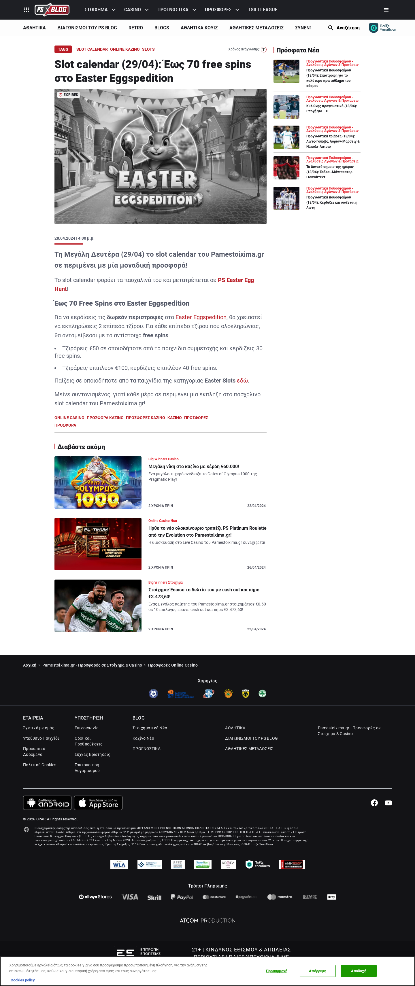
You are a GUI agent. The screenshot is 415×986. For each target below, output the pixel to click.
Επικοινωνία (87, 743)
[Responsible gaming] (383, 28)
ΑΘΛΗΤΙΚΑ (34, 28)
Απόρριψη (317, 971)
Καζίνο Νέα (143, 753)
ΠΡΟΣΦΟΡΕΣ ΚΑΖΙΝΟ (145, 417)
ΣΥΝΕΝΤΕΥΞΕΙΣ (311, 28)
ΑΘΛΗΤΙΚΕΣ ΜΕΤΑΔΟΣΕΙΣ (256, 28)
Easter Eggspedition (201, 317)
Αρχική (30, 680)
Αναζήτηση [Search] (348, 28)
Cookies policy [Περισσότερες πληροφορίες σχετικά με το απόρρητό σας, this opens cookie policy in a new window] (23, 980)
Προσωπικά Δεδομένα (34, 766)
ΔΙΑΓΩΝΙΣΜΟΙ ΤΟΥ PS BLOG (87, 28)
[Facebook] (374, 817)
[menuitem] (101, 10)
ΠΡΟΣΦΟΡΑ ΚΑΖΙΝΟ (105, 417)
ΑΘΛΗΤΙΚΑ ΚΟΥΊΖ (199, 28)
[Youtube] (388, 817)
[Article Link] (160, 484)
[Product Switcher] (26, 9)
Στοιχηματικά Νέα (150, 743)
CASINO (132, 9)
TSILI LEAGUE (263, 9)
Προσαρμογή (276, 971)
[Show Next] (319, 28)
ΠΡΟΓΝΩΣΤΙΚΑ (172, 9)
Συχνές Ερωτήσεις (93, 769)
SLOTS (148, 49)
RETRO (136, 28)
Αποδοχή (358, 971)
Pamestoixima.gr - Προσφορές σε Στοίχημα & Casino (92, 680)
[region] (207, 971)
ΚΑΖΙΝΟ (174, 417)
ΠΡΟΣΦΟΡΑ (65, 425)
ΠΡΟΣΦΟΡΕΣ (218, 9)
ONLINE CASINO (69, 417)
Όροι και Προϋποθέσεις (89, 756)
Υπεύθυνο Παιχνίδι (41, 753)
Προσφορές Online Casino (173, 680)
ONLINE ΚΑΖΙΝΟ (125, 49)
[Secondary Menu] (386, 9)
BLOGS (161, 28)
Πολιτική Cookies (39, 779)
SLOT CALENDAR (92, 49)
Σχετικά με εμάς (38, 743)
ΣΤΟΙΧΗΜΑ (96, 9)
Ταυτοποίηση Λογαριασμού (87, 782)
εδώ (242, 380)
